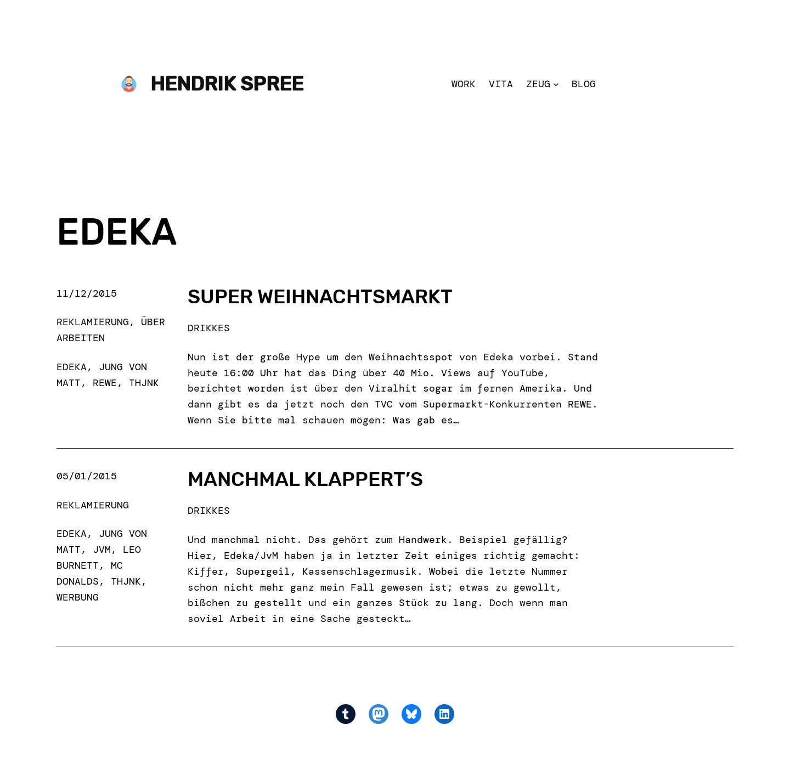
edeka (72, 366)
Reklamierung (93, 322)
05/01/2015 (87, 476)
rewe (105, 382)
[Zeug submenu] (556, 84)
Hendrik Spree (226, 83)
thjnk (144, 382)
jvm (102, 549)
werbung (78, 597)
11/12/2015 (87, 293)
